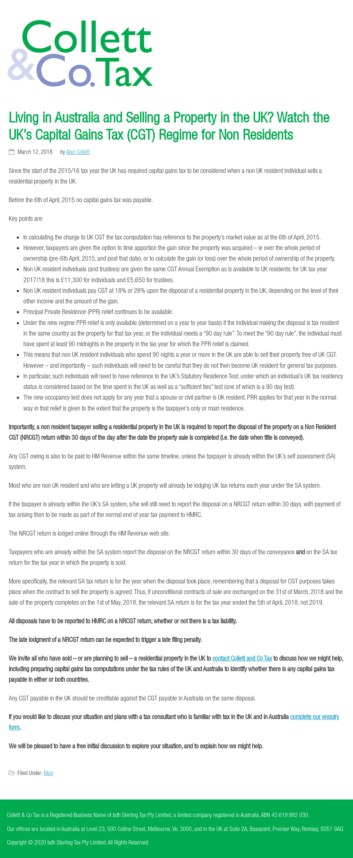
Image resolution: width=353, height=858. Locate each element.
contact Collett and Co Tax (242, 658)
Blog (48, 773)
